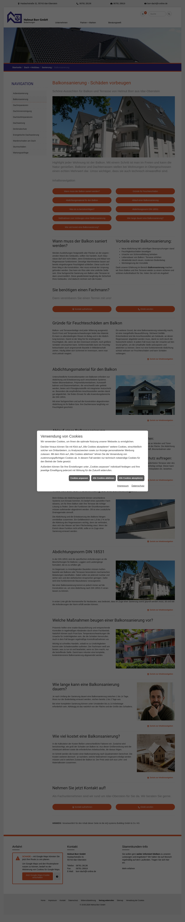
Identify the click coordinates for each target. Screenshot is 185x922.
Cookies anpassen (79, 379)
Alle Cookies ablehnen (103, 379)
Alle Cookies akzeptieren (131, 379)
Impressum (123, 386)
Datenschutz (138, 386)
